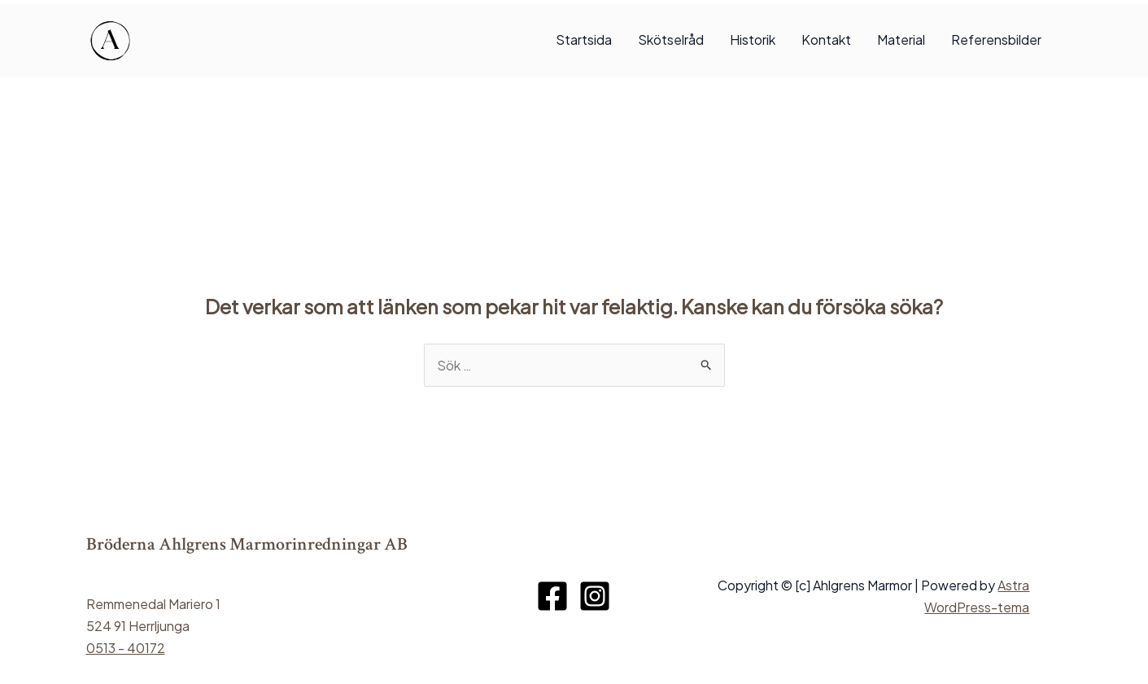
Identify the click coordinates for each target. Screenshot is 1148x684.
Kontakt (826, 39)
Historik (752, 39)
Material (901, 39)
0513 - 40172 (125, 647)
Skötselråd (671, 39)
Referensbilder (996, 39)
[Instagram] (594, 596)
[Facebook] (552, 596)
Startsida (584, 39)
